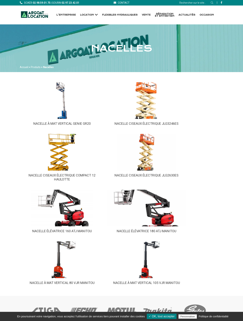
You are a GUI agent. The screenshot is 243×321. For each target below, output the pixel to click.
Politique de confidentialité (214, 316)
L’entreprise (66, 15)
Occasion (207, 15)
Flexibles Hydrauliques (120, 15)
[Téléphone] (41, 3)
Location (87, 15)
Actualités (186, 15)
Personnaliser (187, 316)
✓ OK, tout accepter (162, 316)
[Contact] (122, 3)
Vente (146, 15)
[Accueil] (34, 15)
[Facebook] (221, 2)
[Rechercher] (212, 3)
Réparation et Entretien (164, 15)
